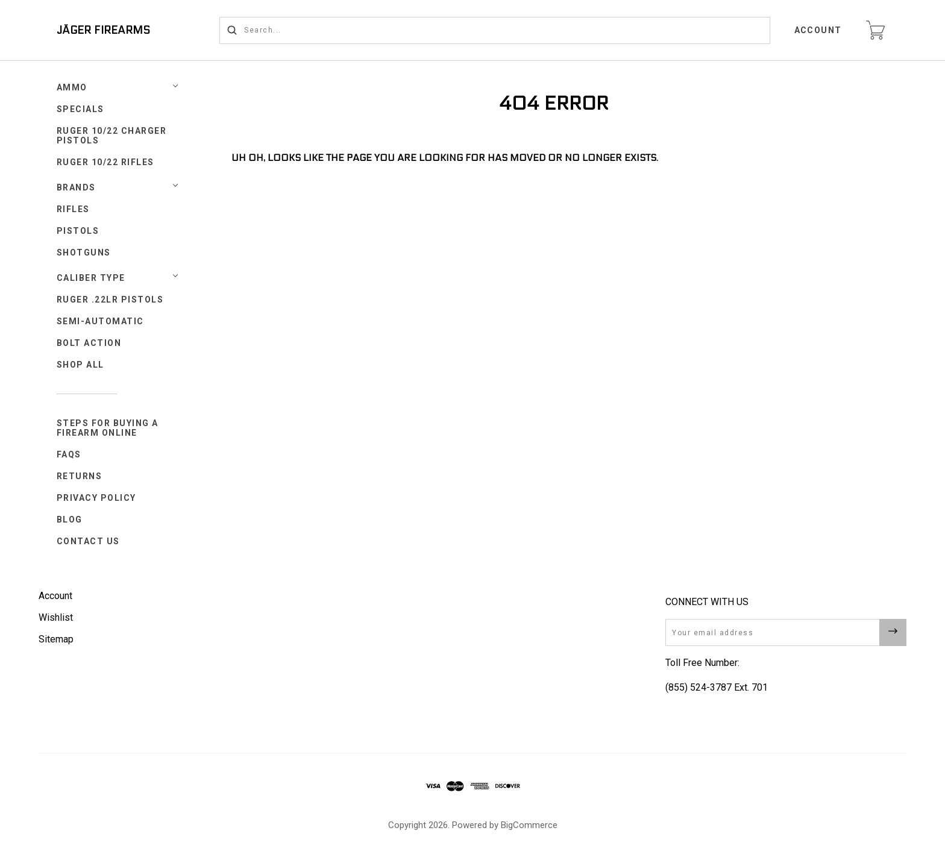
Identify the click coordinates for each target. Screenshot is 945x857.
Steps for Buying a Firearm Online (108, 428)
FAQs (69, 454)
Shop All (80, 364)
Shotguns (84, 252)
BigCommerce (529, 825)
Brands (76, 187)
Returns (79, 476)
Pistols (78, 231)
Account (818, 30)
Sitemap (56, 639)
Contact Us (88, 541)
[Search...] (494, 30)
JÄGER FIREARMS (103, 30)
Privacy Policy (96, 498)
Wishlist (56, 617)
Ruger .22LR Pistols (110, 299)
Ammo (72, 87)
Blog (70, 519)
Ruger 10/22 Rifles (105, 162)
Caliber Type (91, 278)
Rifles (73, 209)
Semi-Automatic (100, 321)
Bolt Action (89, 343)
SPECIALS (80, 109)
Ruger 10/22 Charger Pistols (112, 135)
